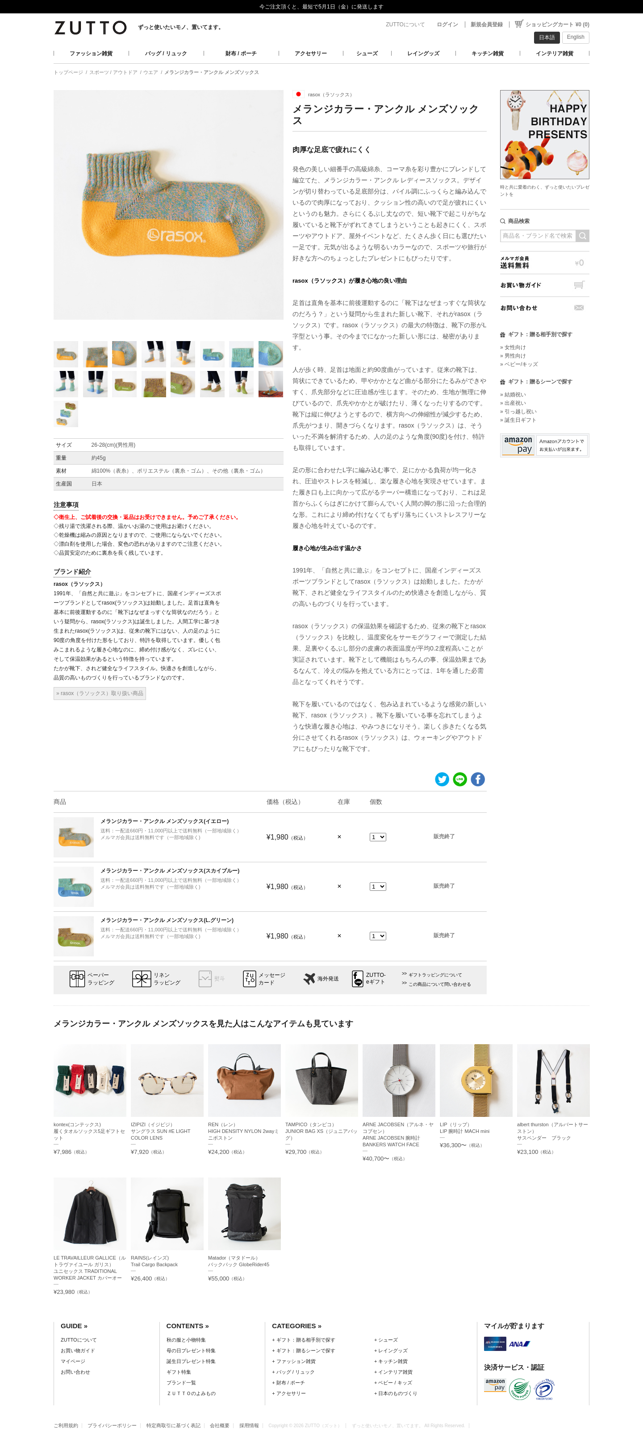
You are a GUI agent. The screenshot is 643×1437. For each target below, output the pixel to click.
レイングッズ (423, 53)
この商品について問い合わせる (440, 984)
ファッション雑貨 (91, 53)
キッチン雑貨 (488, 53)
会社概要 (220, 1425)
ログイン (447, 24)
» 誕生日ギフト (518, 420)
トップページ (68, 72)
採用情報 (249, 1425)
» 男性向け (513, 356)
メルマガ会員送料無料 (544, 262)
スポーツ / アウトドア (113, 72)
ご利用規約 (66, 1425)
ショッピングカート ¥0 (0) (557, 24)
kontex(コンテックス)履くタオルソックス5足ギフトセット (89, 1131)
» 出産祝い (513, 403)
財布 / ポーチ (241, 53)
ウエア (150, 72)
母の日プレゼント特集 (191, 1350)
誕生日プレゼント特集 (191, 1361)
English (576, 37)
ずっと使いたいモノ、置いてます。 (181, 27)
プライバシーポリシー (112, 1425)
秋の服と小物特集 (186, 1339)
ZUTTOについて (405, 24)
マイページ (73, 1361)
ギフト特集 (179, 1372)
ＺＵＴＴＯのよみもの (191, 1393)
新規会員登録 (487, 24)
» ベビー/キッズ (519, 364)
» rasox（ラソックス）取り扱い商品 (99, 693)
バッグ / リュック (166, 53)
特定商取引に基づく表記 (173, 1425)
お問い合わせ (544, 307)
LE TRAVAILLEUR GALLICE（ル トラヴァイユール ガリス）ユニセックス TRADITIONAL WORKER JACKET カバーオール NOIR (90, 1271)
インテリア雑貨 (554, 53)
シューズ (367, 53)
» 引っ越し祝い (518, 411)
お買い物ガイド (544, 285)
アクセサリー (311, 53)
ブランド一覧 (181, 1382)
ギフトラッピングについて (435, 974)
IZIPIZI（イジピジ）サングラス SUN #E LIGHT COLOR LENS (160, 1131)
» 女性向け (513, 347)
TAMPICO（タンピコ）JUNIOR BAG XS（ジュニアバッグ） (321, 1131)
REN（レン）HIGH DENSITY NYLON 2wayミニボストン (243, 1131)
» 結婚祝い (513, 394)
